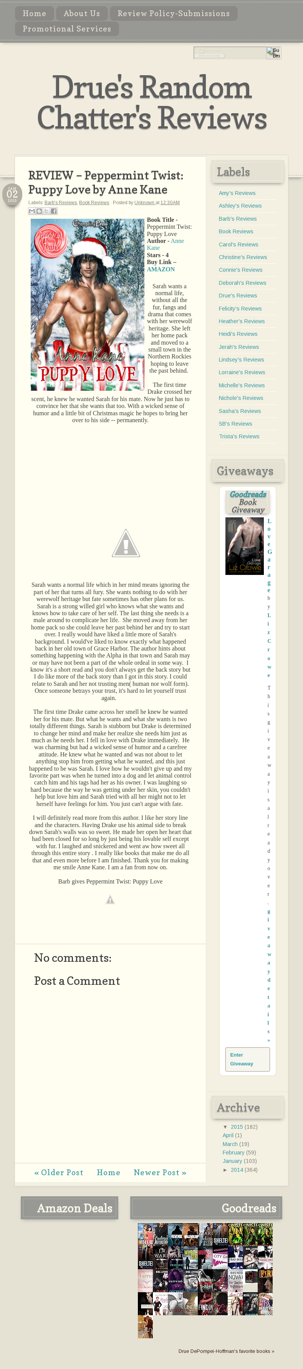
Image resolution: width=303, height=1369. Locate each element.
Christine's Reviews (243, 257)
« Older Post (59, 1172)
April (229, 1135)
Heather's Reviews (242, 321)
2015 (238, 1127)
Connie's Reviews (241, 270)
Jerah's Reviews (239, 347)
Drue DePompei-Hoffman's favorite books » (227, 1351)
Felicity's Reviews (240, 309)
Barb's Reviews (61, 202)
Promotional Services (67, 28)
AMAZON (161, 269)
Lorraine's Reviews (242, 372)
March (231, 1144)
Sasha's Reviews (240, 411)
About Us (82, 13)
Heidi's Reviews (238, 334)
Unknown (145, 202)
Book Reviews (94, 202)
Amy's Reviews (237, 193)
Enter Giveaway (241, 1059)
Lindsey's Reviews (241, 360)
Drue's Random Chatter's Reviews (151, 102)
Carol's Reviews (238, 244)
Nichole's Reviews (241, 398)
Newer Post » (160, 1172)
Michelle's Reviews (242, 385)
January (233, 1161)
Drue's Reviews (238, 295)
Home (34, 13)
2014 (238, 1170)
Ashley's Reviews (240, 206)
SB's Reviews (235, 424)
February (234, 1152)
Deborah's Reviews (243, 283)
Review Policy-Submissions (174, 13)
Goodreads (247, 494)
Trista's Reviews (239, 436)
